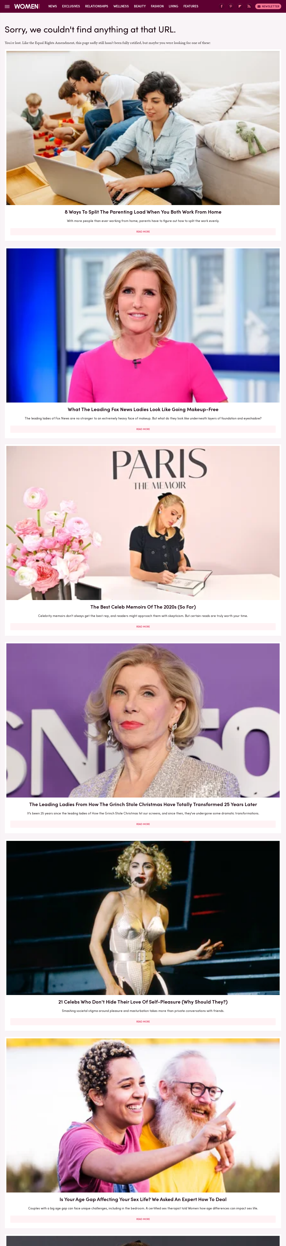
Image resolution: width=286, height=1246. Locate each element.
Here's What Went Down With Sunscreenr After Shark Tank (143, 1000)
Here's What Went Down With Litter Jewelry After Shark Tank (236, 1113)
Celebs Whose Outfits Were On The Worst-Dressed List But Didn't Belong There (236, 558)
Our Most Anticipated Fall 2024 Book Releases (236, 894)
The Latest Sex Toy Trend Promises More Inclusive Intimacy (236, 333)
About (120, 1186)
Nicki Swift (193, 1212)
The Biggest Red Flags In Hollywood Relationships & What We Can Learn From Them (236, 785)
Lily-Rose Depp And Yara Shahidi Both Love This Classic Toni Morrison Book (143, 785)
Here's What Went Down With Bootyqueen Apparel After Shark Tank (49, 1004)
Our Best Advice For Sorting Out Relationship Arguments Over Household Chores (143, 671)
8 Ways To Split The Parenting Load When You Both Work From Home (49, 109)
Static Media (119, 1193)
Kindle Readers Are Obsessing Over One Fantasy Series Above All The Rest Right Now (142, 337)
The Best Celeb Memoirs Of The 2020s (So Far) (236, 109)
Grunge (128, 1212)
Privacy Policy (159, 1186)
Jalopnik (69, 1212)
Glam (115, 1212)
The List (211, 1212)
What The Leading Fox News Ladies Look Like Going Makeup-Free (142, 109)
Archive (136, 1186)
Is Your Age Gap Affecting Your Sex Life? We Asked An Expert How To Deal (236, 224)
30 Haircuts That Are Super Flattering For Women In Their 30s (236, 1000)
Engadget (53, 1212)
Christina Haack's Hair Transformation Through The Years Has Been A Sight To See (49, 785)
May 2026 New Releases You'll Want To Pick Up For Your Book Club (142, 554)
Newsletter (268, 6)
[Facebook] (222, 6)
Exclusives (71, 6)
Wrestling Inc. (230, 1212)
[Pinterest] (231, 6)
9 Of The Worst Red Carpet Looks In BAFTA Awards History (49, 333)
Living (173, 6)
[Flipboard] (240, 6)
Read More (49, 147)
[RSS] (249, 6)
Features (191, 6)
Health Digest (148, 1212)
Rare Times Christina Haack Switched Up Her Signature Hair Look (49, 671)
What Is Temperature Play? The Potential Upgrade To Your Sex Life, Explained (49, 445)
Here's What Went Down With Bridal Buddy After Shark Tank (49, 894)
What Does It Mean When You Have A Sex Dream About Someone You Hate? (143, 445)
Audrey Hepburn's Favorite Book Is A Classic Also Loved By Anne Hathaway (49, 558)
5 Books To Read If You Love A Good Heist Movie (49, 1113)
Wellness (121, 6)
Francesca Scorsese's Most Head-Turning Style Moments (143, 1113)
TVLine (84, 1212)
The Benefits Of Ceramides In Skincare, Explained (236, 441)
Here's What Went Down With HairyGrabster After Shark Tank (143, 894)
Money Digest (172, 1212)
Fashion (157, 6)
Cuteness (100, 1212)
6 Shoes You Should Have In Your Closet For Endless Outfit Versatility (236, 668)
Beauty (140, 6)
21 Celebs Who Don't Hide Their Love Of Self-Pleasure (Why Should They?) (142, 224)
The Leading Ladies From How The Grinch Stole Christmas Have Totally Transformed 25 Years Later (49, 224)
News (52, 6)
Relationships (96, 6)
